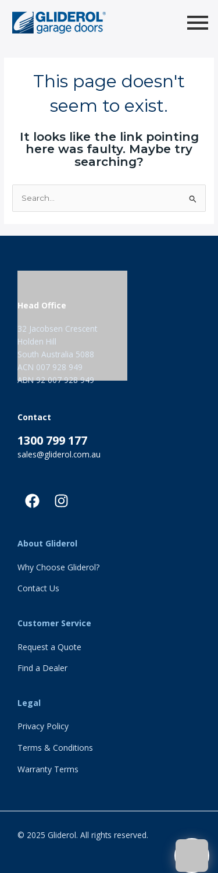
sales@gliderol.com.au (59, 454)
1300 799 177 (52, 440)
